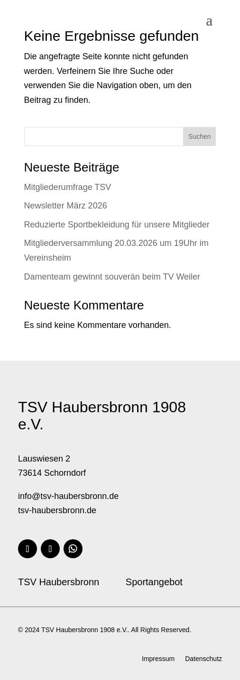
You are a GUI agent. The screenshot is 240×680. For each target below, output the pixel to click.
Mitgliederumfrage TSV (67, 187)
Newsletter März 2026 (65, 205)
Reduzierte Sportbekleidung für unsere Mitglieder (117, 224)
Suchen (199, 136)
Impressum (158, 658)
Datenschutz (203, 658)
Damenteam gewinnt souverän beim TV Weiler (112, 276)
